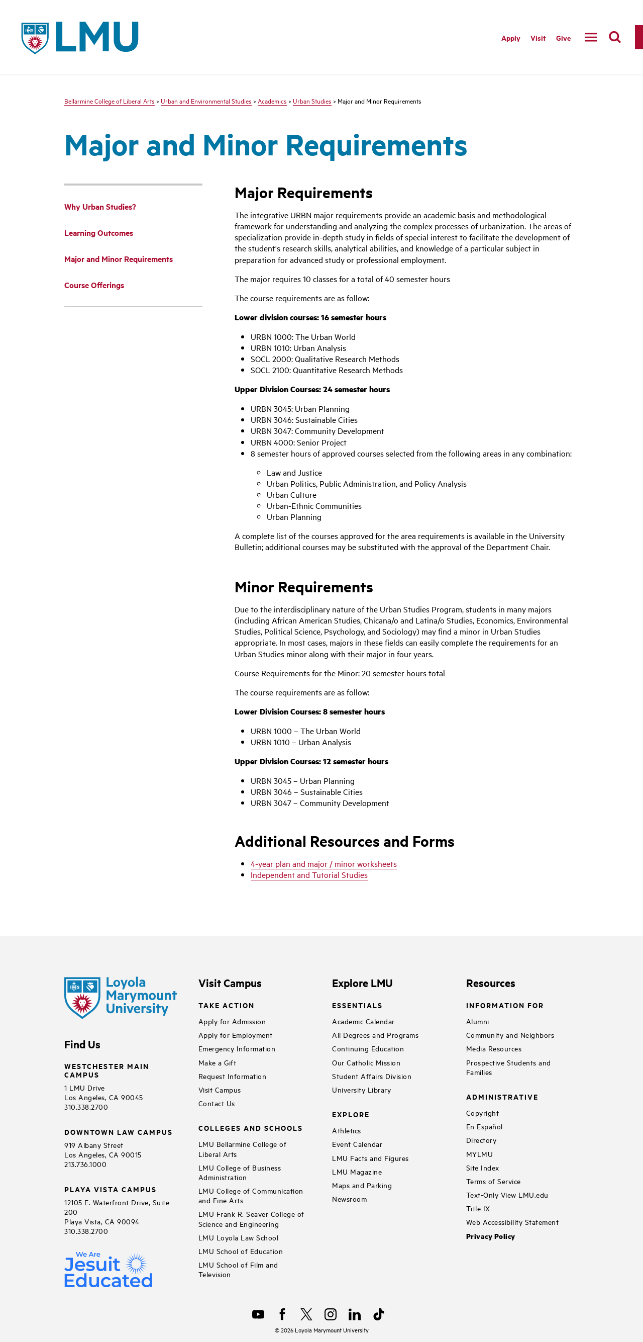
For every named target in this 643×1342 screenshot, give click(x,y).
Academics (272, 100)
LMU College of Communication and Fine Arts (250, 1195)
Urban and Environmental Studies (206, 100)
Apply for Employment (235, 1034)
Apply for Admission (232, 1021)
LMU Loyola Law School (238, 1237)
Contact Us (216, 1103)
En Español (484, 1126)
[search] (615, 37)
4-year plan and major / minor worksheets (324, 863)
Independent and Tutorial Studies (309, 874)
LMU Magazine (357, 1171)
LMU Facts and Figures (370, 1157)
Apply (510, 37)
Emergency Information (237, 1048)
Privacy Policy (490, 1236)
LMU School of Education (240, 1251)
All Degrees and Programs (375, 1034)
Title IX (478, 1208)
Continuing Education (368, 1048)
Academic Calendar (363, 1021)
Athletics (346, 1130)
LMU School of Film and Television (238, 1269)
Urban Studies (312, 100)
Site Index (482, 1167)
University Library (361, 1089)
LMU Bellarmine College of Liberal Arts (242, 1148)
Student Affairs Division (371, 1076)
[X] (306, 1314)
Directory (481, 1139)
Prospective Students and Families (508, 1067)
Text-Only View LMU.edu (507, 1194)
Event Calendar (357, 1143)
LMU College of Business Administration (239, 1172)
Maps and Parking (362, 1185)
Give (563, 37)
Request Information (232, 1076)
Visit (538, 37)
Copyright (482, 1112)
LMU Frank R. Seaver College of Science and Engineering (251, 1218)
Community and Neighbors (510, 1034)
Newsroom (349, 1198)
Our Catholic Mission (366, 1062)
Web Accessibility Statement (512, 1221)
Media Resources (494, 1048)
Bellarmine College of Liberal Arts (109, 100)
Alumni (477, 1021)
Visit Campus (219, 1089)
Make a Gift (217, 1062)
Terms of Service (493, 1181)
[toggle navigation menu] (591, 37)
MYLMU (479, 1153)
